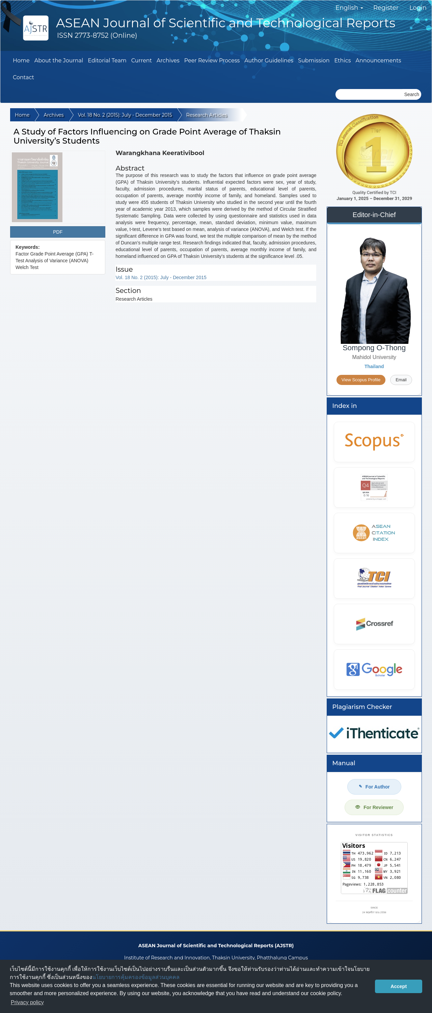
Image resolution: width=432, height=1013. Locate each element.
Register (386, 7)
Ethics (342, 60)
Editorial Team (107, 60)
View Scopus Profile (361, 379)
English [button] (349, 7)
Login (418, 7)
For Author (374, 786)
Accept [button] (398, 986)
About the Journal (58, 60)
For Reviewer (374, 807)
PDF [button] (57, 232)
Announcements (378, 60)
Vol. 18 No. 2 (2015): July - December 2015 (125, 115)
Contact (23, 77)
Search (411, 94)
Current (141, 60)
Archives (168, 60)
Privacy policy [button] (27, 1002)
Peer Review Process (212, 60)
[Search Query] (369, 94)
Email (401, 379)
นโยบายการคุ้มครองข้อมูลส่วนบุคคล (136, 977)
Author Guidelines (268, 60)
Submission (314, 60)
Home (21, 60)
